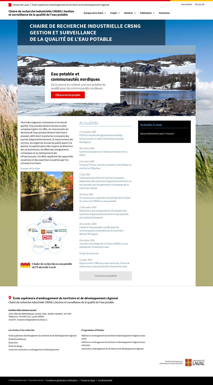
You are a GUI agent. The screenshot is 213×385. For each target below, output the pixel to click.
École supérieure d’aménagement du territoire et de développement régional (70, 5)
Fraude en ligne (88, 380)
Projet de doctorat (89, 253)
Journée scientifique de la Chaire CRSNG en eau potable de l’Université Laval (103, 245)
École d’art (13, 342)
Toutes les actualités (106, 275)
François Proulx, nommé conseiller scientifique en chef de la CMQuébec (105, 166)
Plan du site (199, 4)
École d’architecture (17, 339)
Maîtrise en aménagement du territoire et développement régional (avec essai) (113, 337)
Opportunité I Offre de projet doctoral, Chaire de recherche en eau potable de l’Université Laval (104, 265)
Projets (115, 13)
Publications (147, 13)
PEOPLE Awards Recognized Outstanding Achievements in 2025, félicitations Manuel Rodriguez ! (101, 139)
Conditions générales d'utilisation (62, 380)
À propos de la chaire (95, 13)
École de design (15, 346)
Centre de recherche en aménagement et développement (34, 349)
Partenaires (164, 13)
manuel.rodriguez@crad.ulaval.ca (32, 319)
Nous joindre (186, 4)
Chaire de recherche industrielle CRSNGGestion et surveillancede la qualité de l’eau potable (85, 32)
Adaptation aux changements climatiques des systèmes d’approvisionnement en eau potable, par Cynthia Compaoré (104, 214)
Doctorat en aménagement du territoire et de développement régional (112, 348)
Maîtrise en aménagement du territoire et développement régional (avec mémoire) (113, 344)
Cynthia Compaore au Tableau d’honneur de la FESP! (103, 153)
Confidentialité (105, 380)
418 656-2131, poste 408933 (31, 316)
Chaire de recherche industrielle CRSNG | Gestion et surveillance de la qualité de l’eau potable (41, 13)
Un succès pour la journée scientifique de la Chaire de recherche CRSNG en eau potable (105, 199)
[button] (22, 84)
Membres (130, 13)
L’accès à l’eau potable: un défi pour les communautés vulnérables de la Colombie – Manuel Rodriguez (102, 231)
